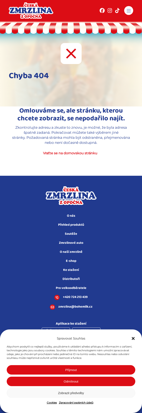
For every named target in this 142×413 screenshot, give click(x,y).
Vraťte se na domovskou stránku (70, 153)
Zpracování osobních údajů (76, 402)
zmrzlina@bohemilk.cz (71, 307)
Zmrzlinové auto (71, 243)
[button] (133, 338)
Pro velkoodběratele (71, 288)
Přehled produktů (71, 225)
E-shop (71, 261)
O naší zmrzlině (71, 252)
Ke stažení (71, 270)
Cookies (52, 402)
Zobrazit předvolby (71, 393)
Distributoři (71, 279)
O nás (71, 216)
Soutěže (71, 234)
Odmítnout (71, 381)
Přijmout (71, 370)
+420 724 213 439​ (71, 297)
